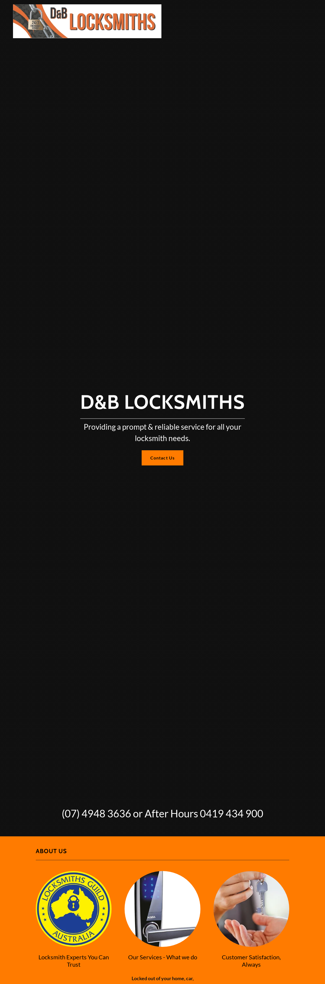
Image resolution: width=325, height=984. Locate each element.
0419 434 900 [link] (231, 813)
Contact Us (162, 457)
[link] (87, 6)
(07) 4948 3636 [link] (96, 813)
